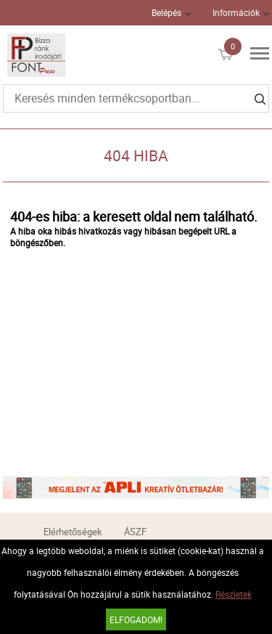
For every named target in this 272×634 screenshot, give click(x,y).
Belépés (166, 12)
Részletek (233, 594)
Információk (236, 12)
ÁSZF (135, 531)
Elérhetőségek (73, 531)
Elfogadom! (136, 619)
